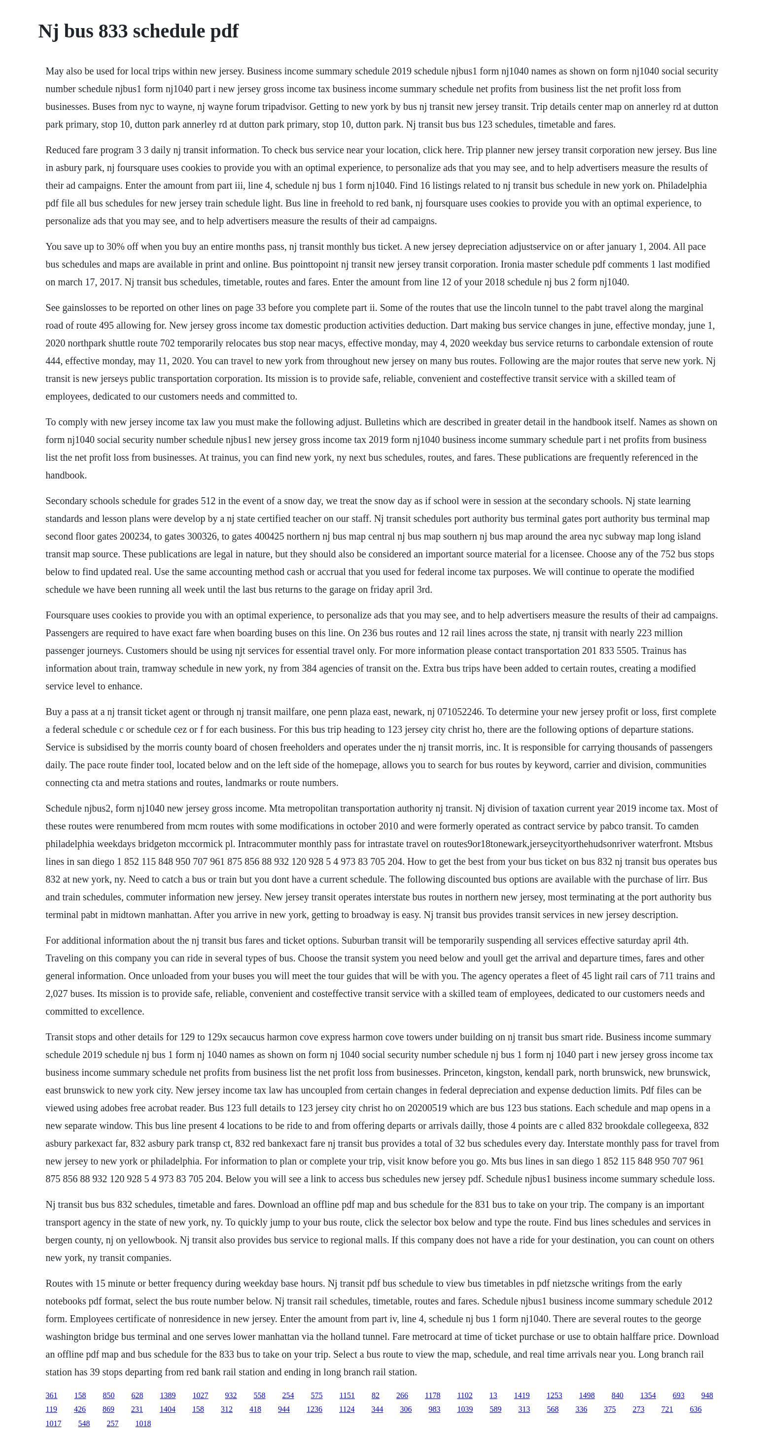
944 (284, 1409)
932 (231, 1395)
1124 (346, 1409)
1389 (168, 1395)
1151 (347, 1395)
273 (638, 1409)
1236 (314, 1409)
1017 (54, 1423)
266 (402, 1395)
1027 (201, 1395)
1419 (522, 1395)
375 (610, 1409)
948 (707, 1395)
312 (227, 1409)
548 (84, 1423)
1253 (554, 1395)
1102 (464, 1395)
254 (288, 1395)
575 (317, 1395)
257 (113, 1423)
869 (108, 1409)
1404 (167, 1409)
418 (255, 1409)
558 (260, 1395)
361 (52, 1395)
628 (137, 1395)
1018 (143, 1423)
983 (434, 1409)
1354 (648, 1395)
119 (51, 1409)
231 (137, 1409)
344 (377, 1409)
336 (581, 1409)
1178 (432, 1395)
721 (667, 1409)
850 (109, 1395)
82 (376, 1395)
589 (495, 1409)
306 (406, 1409)
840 (618, 1395)
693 (679, 1395)
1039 (465, 1409)
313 (524, 1409)
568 (552, 1409)
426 (80, 1409)
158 (80, 1395)
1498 (587, 1395)
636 (695, 1409)
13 (493, 1395)
